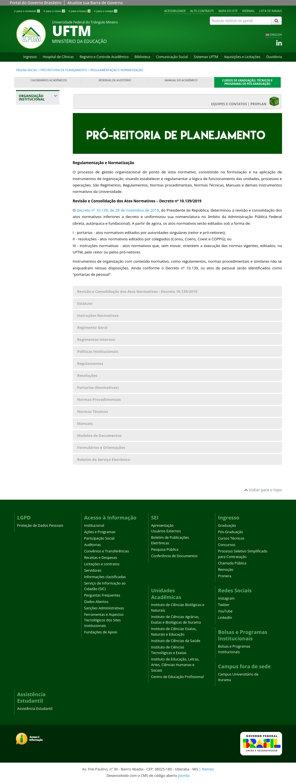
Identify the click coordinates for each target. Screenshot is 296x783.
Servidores (93, 570)
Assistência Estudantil (34, 708)
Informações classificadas (105, 576)
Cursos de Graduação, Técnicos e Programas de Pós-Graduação (247, 82)
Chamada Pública (232, 563)
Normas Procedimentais (99, 399)
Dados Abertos (96, 601)
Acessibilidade (175, 11)
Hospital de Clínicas (58, 56)
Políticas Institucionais (97, 351)
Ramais (208, 769)
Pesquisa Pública (165, 549)
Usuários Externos (166, 531)
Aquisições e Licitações (242, 56)
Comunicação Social (172, 56)
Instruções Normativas (98, 315)
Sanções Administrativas (104, 608)
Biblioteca (142, 56)
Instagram (226, 598)
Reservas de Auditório (115, 80)
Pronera (224, 576)
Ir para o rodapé (105, 11)
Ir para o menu (55, 11)
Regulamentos (90, 363)
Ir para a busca (80, 11)
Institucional (94, 525)
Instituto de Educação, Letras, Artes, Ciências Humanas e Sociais (175, 665)
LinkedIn (225, 617)
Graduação (227, 525)
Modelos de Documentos (99, 435)
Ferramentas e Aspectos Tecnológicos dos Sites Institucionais (104, 620)
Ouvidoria (274, 56)
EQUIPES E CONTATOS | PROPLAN (245, 101)
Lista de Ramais (270, 11)
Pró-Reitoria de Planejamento (63, 70)
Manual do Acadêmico (181, 80)
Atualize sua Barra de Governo (95, 2)
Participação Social (99, 538)
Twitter (224, 604)
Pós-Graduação (230, 532)
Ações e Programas (99, 532)
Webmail (248, 11)
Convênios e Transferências (106, 551)
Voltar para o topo (263, 489)
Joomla (183, 775)
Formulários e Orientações (101, 447)
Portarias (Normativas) (98, 387)
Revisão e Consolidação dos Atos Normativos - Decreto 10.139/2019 (137, 291)
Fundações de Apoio (100, 632)
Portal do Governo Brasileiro (35, 2)
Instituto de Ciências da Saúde (175, 640)
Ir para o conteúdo (27, 11)
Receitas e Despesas (100, 557)
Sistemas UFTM (206, 56)
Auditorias (92, 544)
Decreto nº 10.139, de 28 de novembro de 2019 (118, 210)
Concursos (226, 544)
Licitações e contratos (102, 564)
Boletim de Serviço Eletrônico (103, 459)
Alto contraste (202, 11)
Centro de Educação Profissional (177, 676)
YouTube (225, 611)
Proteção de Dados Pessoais (40, 525)
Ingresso (30, 56)
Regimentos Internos (96, 339)
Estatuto (85, 303)
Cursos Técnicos (231, 538)
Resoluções (87, 375)
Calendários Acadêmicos (48, 80)
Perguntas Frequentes (102, 595)
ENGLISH (276, 35)
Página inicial (26, 70)
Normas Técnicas (92, 411)
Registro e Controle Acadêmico (104, 56)
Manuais (85, 423)
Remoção (226, 569)
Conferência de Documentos (174, 556)
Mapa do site (228, 11)
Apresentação (162, 525)
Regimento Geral (92, 327)
